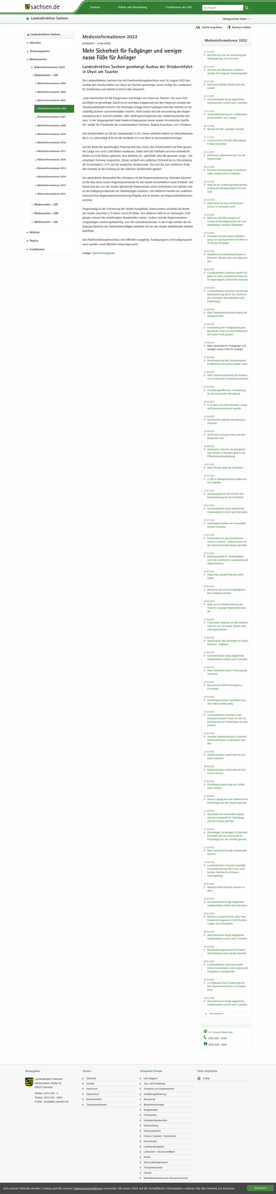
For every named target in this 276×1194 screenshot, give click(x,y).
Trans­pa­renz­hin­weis (96, 1104)
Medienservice (38, 59)
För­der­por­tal (150, 1115)
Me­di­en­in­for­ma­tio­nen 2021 (51, 117)
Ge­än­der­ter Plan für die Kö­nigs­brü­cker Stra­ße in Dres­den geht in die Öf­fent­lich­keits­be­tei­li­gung (226, 453)
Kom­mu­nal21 (150, 1141)
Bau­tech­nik (149, 1099)
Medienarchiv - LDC (46, 204)
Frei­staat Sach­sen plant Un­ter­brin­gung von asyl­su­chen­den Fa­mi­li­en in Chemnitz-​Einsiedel (227, 239)
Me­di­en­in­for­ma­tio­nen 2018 (51, 143)
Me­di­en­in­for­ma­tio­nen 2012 (51, 194)
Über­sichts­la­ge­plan (103, 253)
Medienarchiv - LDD (46, 213)
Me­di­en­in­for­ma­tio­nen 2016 (51, 160)
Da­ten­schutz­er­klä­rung (88, 1188)
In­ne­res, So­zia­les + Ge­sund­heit (160, 1136)
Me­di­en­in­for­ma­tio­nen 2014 (51, 177)
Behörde (35, 232)
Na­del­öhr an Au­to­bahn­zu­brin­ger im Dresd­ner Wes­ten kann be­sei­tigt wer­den (227, 258)
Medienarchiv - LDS (46, 75)
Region (34, 241)
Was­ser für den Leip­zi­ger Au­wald (225, 129)
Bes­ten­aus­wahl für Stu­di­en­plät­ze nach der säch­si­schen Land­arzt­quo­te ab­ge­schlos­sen (227, 560)
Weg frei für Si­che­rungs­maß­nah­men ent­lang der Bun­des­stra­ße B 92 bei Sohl (227, 188)
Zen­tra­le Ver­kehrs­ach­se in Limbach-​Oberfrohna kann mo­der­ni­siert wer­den (227, 740)
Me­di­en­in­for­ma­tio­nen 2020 (51, 126)
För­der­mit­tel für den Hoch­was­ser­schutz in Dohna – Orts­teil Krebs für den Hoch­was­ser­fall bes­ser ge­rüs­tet (227, 542)
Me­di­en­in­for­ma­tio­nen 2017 (51, 151)
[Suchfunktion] (223, 8)
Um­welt (147, 1173)
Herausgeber (32, 1071)
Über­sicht (91, 1078)
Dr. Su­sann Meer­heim (221, 1032)
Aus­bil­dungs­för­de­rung (155, 1094)
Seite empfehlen (207, 1071)
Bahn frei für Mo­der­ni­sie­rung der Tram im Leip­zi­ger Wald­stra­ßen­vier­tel (227, 608)
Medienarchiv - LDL (46, 222)
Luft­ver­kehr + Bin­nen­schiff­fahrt (159, 1152)
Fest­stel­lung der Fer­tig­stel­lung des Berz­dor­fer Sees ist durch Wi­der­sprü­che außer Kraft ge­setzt (227, 331)
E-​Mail (206, 1078)
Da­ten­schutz (92, 1094)
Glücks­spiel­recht (152, 1131)
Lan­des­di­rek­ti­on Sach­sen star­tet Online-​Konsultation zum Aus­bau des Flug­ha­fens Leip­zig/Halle (227, 968)
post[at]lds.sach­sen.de (56, 1101)
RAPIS (147, 1157)
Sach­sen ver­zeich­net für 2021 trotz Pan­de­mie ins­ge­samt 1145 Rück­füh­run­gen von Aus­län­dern (227, 920)
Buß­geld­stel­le (151, 1110)
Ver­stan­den (260, 1188)
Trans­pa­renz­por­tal (153, 1167)
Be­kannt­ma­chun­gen (154, 1104)
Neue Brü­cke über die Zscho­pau (225, 467)
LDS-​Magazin (151, 1078)
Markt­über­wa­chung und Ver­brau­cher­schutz (166, 1178)
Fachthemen (37, 249)
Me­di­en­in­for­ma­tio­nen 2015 (51, 168)
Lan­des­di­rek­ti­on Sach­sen (49, 19)
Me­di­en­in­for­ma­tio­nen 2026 (49, 67)
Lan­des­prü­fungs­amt (154, 1146)
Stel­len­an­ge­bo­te (40, 51)
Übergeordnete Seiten (235, 18)
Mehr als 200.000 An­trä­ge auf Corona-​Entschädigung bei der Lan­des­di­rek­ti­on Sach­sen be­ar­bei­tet (227, 221)
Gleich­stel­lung (151, 1125)
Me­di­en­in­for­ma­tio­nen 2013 (51, 185)
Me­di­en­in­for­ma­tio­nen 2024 (51, 92)
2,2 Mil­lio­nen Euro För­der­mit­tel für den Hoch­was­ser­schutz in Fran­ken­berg (226, 986)
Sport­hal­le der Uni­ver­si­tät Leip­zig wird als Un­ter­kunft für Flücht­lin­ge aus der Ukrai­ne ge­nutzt (225, 818)
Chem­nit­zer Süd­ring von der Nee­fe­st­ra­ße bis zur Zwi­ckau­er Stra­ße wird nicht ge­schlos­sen (227, 626)
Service (87, 1071)
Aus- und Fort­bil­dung (154, 1083)
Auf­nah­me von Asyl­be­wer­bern (159, 1088)
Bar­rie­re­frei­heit (93, 1099)
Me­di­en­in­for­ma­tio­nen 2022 (52, 108)
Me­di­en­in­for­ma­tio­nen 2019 (51, 134)
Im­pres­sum (92, 1088)
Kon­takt (90, 1083)
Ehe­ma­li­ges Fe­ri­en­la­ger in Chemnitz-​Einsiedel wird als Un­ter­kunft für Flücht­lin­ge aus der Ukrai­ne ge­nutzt (227, 836)
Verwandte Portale (151, 1071)
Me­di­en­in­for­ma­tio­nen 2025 (51, 83)
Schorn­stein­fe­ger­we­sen (156, 1162)
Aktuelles (35, 43)
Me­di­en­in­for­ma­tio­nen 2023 (51, 100)
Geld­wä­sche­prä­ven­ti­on (155, 1120)
